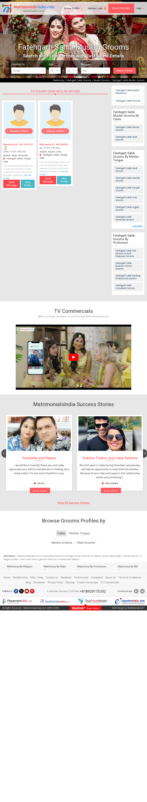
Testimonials (81, 577)
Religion (86, 64)
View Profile (27, 184)
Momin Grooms (62, 542)
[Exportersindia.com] (130, 601)
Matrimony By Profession (91, 567)
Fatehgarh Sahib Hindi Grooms (126, 169)
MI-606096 (62, 144)
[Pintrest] (32, 591)
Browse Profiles (73, 8)
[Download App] (136, 591)
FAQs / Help (36, 577)
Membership (20, 577)
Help (141, 8)
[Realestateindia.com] (54, 601)
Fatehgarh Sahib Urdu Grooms (126, 199)
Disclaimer (39, 582)
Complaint (97, 577)
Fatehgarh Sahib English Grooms (127, 208)
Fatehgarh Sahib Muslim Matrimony (128, 91)
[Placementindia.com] (17, 601)
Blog (28, 582)
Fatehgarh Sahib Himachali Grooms (124, 218)
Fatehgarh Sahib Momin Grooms (127, 128)
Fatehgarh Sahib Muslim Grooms (55, 91)
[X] (21, 591)
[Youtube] (26, 591)
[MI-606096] (55, 120)
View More (138, 226)
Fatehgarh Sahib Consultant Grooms (125, 287)
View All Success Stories (73, 503)
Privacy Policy (55, 582)
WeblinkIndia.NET (136, 607)
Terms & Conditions (129, 577)
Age (51, 64)
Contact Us (52, 577)
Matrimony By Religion (19, 567)
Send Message (11, 184)
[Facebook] (16, 591)
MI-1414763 (26, 144)
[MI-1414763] (19, 120)
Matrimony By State (55, 567)
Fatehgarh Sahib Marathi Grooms (127, 179)
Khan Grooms (86, 542)
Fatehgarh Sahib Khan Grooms (126, 138)
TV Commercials (109, 582)
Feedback (66, 577)
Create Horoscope (87, 582)
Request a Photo (19, 130)
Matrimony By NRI (128, 567)
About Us (110, 577)
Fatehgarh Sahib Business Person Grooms (123, 266)
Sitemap (70, 582)
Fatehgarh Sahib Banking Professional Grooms (127, 277)
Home (7, 577)
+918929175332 (93, 591)
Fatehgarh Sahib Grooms (128, 100)
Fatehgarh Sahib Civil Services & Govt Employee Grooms (125, 253)
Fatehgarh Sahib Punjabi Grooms (127, 189)
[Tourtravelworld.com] (92, 601)
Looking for (18, 64)
